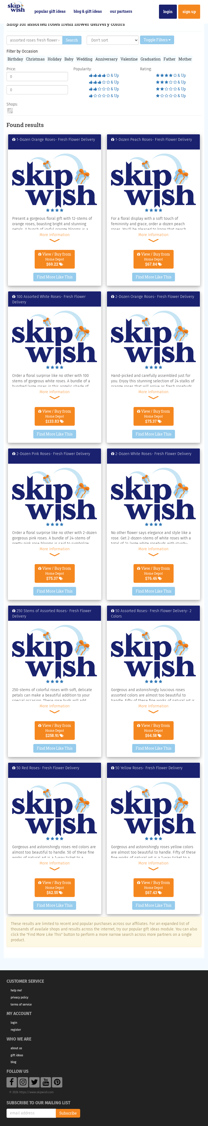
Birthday (15, 59)
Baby (68, 59)
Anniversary (106, 59)
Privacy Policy (19, 997)
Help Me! (16, 990)
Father (170, 59)
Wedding (84, 59)
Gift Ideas (17, 1055)
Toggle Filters (157, 39)
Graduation (151, 59)
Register (16, 1030)
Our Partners (121, 11)
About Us (16, 1048)
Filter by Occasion (22, 51)
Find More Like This (55, 276)
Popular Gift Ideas (50, 11)
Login (168, 11)
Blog (13, 1062)
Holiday (54, 59)
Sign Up (189, 11)
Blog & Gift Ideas (88, 11)
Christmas (35, 59)
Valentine (129, 59)
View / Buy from (54, 259)
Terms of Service (21, 1004)
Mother (185, 59)
